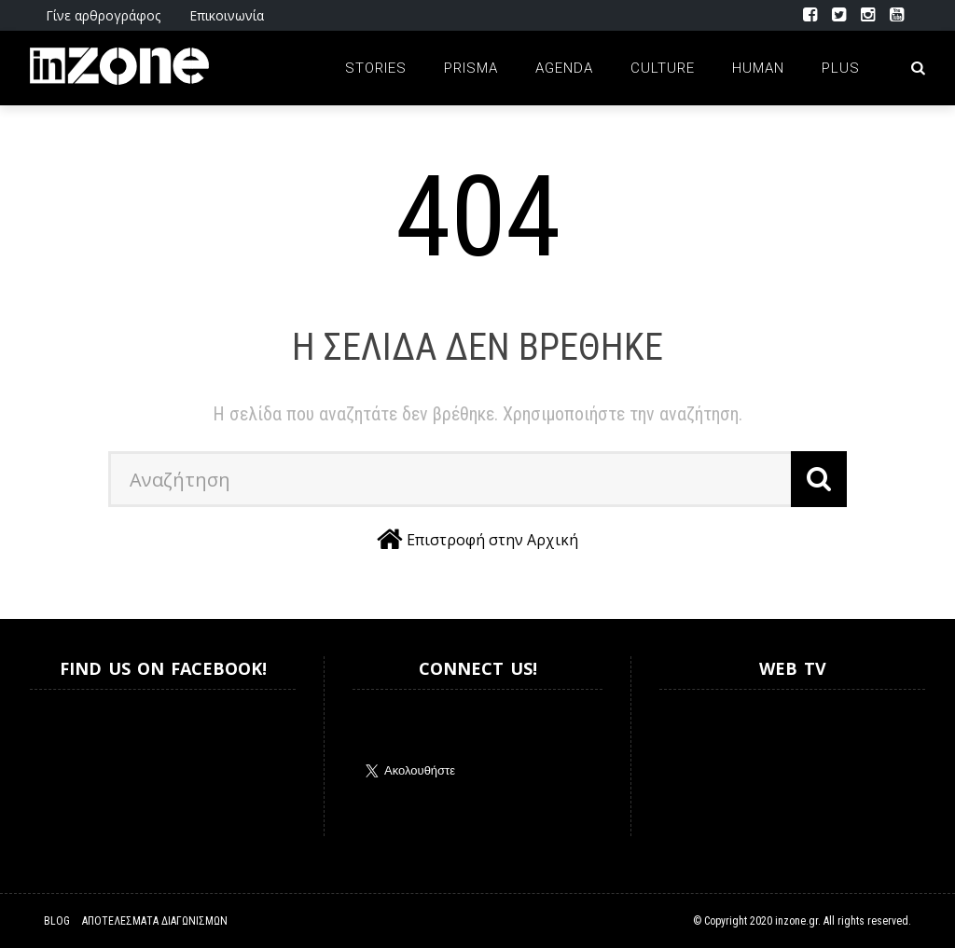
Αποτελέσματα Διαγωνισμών (155, 920)
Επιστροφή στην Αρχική (492, 539)
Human (758, 68)
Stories (376, 68)
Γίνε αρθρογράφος (103, 15)
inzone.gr (796, 920)
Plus (841, 68)
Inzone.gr (75, 763)
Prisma (471, 68)
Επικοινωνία (226, 15)
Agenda (564, 68)
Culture (662, 68)
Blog (57, 920)
